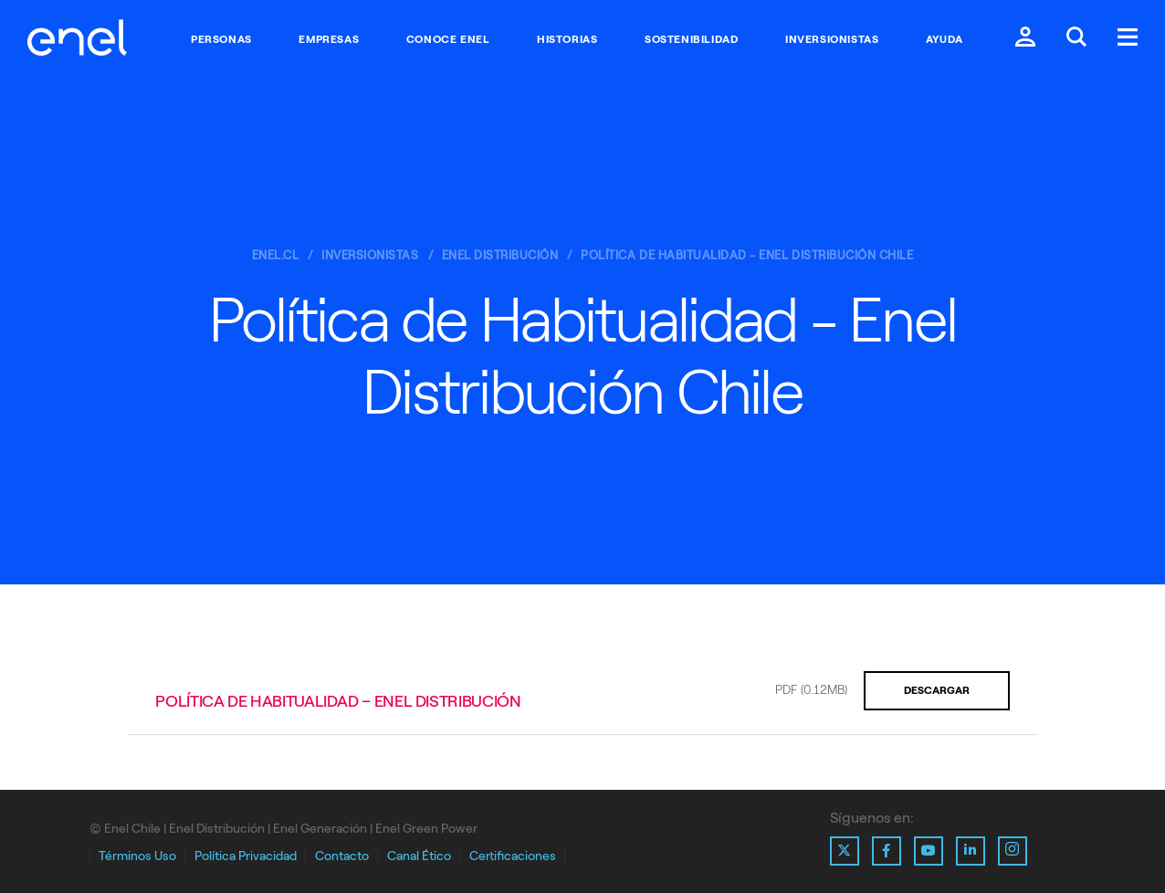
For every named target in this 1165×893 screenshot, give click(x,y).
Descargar (937, 690)
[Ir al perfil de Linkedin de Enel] (970, 851)
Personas (221, 39)
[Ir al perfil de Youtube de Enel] (928, 851)
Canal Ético (419, 856)
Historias (567, 39)
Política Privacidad (245, 856)
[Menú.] (1128, 38)
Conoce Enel (448, 39)
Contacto (342, 856)
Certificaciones (512, 856)
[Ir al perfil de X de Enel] (844, 851)
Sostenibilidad (691, 39)
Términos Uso (137, 856)
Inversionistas (831, 39)
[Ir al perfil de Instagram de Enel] (1012, 851)
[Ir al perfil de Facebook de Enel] (886, 851)
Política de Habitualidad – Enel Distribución (337, 701)
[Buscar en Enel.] (1076, 38)
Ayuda (944, 39)
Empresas (329, 39)
